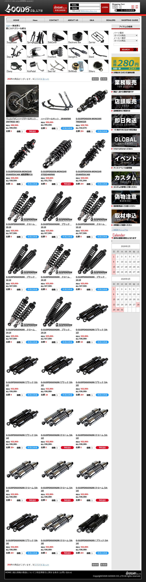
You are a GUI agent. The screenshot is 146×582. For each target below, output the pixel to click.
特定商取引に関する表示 (47, 572)
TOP (8, 26)
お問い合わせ (66, 572)
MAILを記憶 (75, 11)
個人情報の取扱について (24, 572)
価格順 (95, 79)
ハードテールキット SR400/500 (56, 119)
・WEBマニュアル (119, 230)
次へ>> (46, 79)
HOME (8, 572)
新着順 (104, 79)
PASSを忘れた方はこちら (88, 11)
